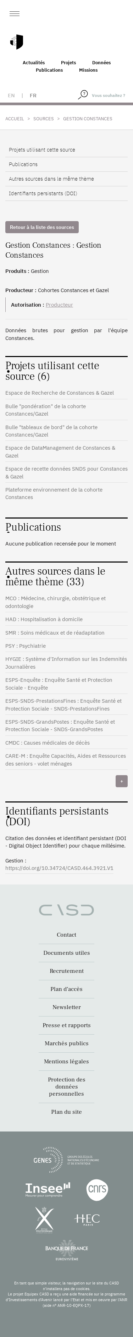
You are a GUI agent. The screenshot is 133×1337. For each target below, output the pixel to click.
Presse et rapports (67, 1025)
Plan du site (66, 1112)
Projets (68, 62)
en (11, 95)
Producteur (59, 304)
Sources (43, 119)
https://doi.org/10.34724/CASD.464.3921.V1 (59, 868)
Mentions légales (66, 1061)
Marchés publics (67, 1043)
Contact (66, 935)
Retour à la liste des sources (42, 227)
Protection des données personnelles (66, 1087)
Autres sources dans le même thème (51, 178)
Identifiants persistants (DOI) (43, 193)
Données (101, 62)
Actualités (34, 62)
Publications (49, 70)
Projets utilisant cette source (42, 149)
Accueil (14, 119)
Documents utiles (66, 953)
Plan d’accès (66, 989)
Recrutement (67, 971)
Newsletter (66, 1007)
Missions (88, 70)
